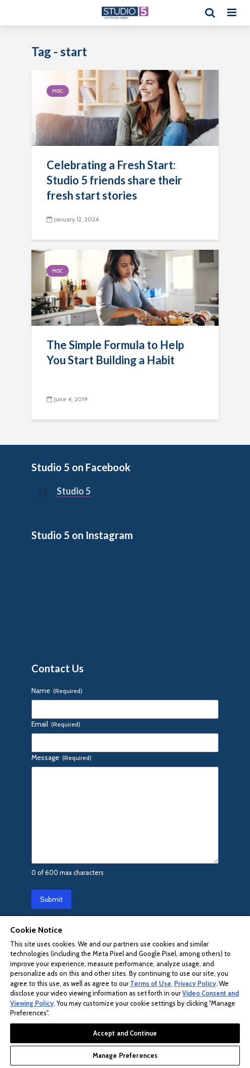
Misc (57, 91)
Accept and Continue (125, 1033)
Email (55, 724)
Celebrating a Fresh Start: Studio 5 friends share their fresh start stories (114, 180)
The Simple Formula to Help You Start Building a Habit (115, 352)
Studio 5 (74, 491)
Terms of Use (150, 983)
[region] (125, 991)
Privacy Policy (195, 983)
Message (61, 757)
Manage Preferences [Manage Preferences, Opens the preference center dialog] (125, 1055)
